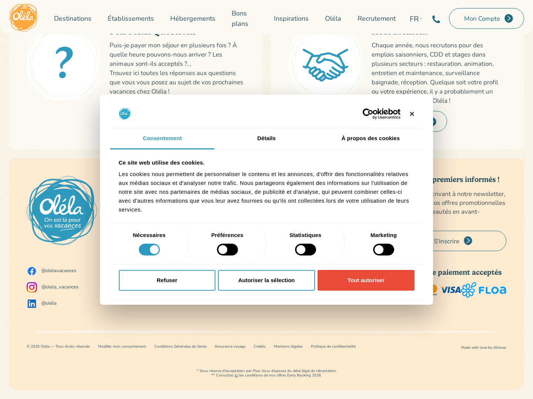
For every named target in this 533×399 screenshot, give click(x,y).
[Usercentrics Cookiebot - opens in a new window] (368, 113)
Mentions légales (288, 346)
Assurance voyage (230, 346)
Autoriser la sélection (266, 280)
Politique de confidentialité (333, 346)
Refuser (167, 280)
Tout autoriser (366, 280)
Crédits (260, 346)
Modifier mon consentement (122, 346)
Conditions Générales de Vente (180, 346)
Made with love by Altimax (483, 347)
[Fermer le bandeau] (412, 113)
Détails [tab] (266, 138)
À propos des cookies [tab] (370, 138)
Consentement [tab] (162, 138)
